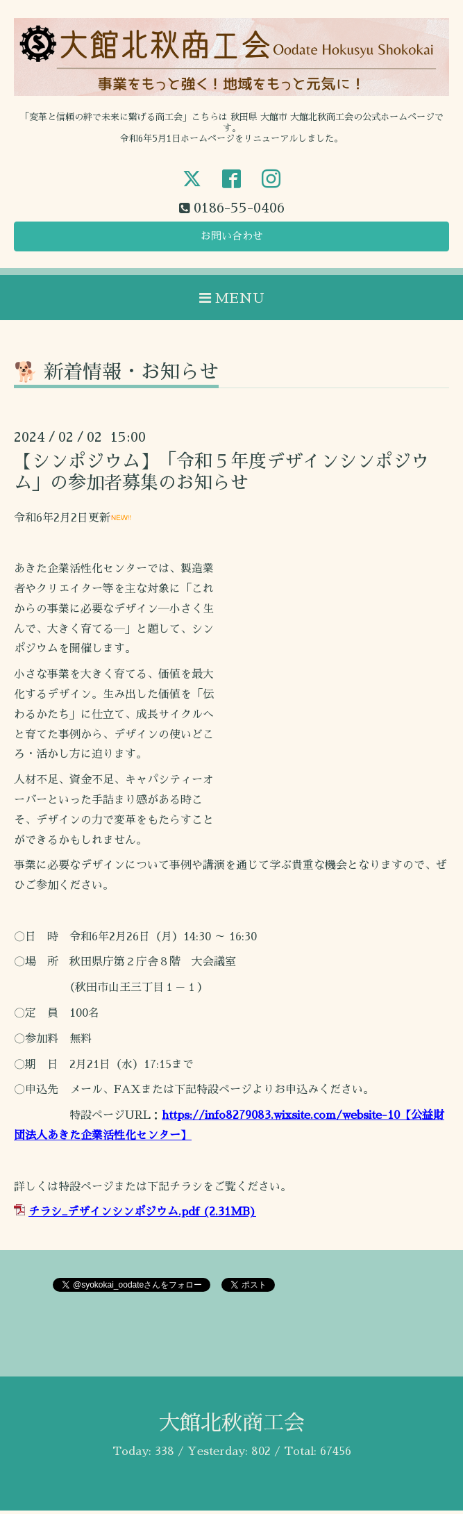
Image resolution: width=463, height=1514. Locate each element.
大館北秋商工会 (232, 1426)
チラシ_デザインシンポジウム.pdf (113, 1215)
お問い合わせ (232, 238)
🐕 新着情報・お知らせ (116, 375)
